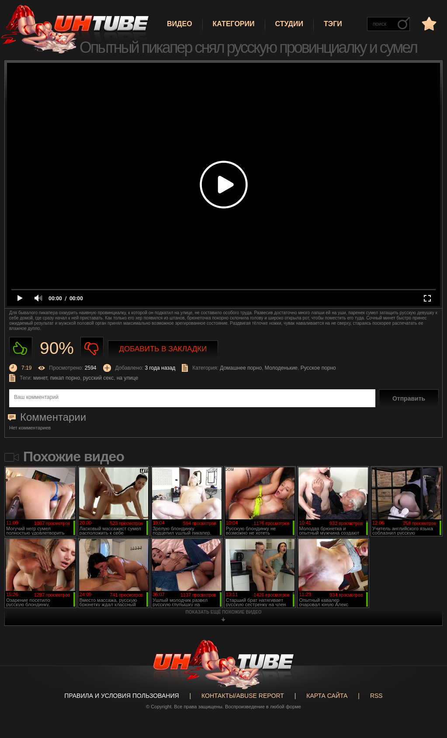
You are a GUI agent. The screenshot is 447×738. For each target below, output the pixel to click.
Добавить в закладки (163, 349)
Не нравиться (92, 348)
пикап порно (65, 378)
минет (40, 378)
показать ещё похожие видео (224, 612)
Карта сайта (326, 695)
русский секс (98, 378)
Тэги (333, 23)
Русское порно (318, 368)
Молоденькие (281, 368)
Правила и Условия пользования (121, 695)
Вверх (427, 695)
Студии (289, 23)
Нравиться (20, 348)
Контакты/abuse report (242, 695)
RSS (376, 695)
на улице (128, 378)
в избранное (428, 23)
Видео (179, 23)
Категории (234, 23)
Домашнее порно (241, 368)
